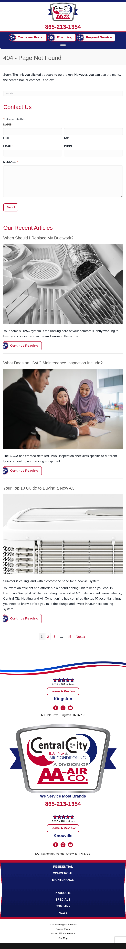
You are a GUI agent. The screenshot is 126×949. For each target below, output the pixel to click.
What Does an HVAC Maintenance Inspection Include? (53, 362)
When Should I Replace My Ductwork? (38, 237)
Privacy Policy (63, 928)
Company (63, 905)
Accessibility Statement (63, 932)
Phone (69, 145)
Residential (63, 865)
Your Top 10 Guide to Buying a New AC (39, 487)
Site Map (62, 937)
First (6, 137)
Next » (80, 636)
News (63, 912)
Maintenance (63, 879)
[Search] (63, 93)
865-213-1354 (63, 27)
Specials (63, 898)
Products (63, 892)
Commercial (63, 872)
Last (66, 137)
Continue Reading (24, 345)
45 (69, 636)
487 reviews (67, 683)
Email (8, 146)
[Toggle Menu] (63, 45)
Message (10, 161)
